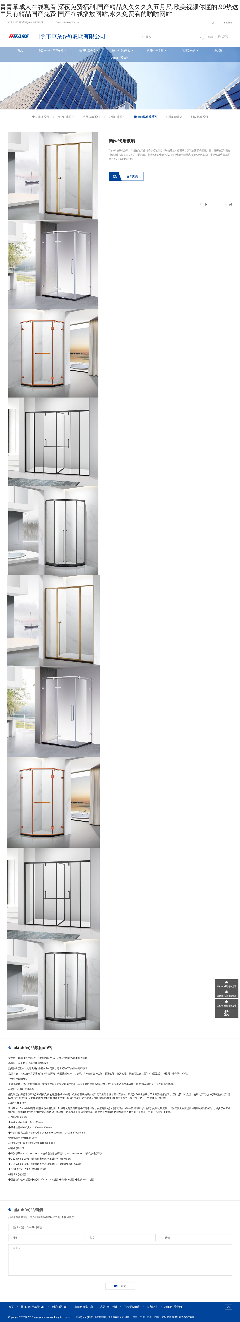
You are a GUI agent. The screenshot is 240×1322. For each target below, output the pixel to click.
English (228, 22)
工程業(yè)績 (187, 50)
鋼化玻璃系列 (66, 116)
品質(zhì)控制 (155, 50)
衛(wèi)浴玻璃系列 (145, 116)
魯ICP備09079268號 (183, 1317)
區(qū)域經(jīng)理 (226, 986)
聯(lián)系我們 (120, 57)
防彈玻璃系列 (116, 116)
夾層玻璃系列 (91, 116)
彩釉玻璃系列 (174, 116)
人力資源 (217, 50)
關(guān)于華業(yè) (51, 50)
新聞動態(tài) (87, 50)
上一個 (203, 204)
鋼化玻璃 (223, 36)
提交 (123, 1286)
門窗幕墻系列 (199, 116)
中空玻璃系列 (40, 116)
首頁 (20, 50)
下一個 (228, 204)
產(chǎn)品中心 (120, 50)
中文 (212, 22)
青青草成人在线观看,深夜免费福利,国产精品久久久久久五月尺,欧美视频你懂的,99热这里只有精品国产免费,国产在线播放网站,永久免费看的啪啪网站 (119, 10)
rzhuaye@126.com (71, 22)
